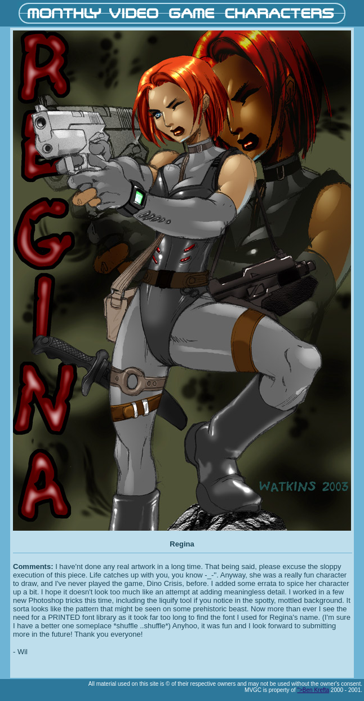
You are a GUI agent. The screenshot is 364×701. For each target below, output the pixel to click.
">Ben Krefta (313, 690)
